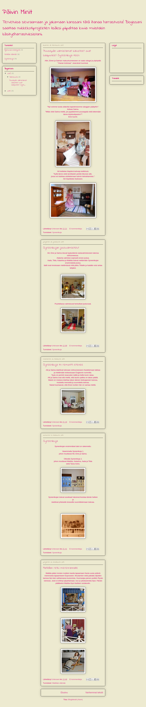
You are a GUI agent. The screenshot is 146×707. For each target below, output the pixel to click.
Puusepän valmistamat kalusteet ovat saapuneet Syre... (18, 83)
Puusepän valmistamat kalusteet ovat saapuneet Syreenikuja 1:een (67, 53)
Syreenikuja (57, 232)
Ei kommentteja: (76, 229)
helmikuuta (14, 77)
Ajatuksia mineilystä (12, 50)
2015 (9, 73)
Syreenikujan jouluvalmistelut (61, 248)
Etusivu (64, 692)
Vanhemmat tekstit (94, 692)
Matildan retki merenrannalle (60, 568)
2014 (9, 91)
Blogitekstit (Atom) (75, 699)
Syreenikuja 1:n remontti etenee (63, 365)
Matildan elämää (58, 683)
